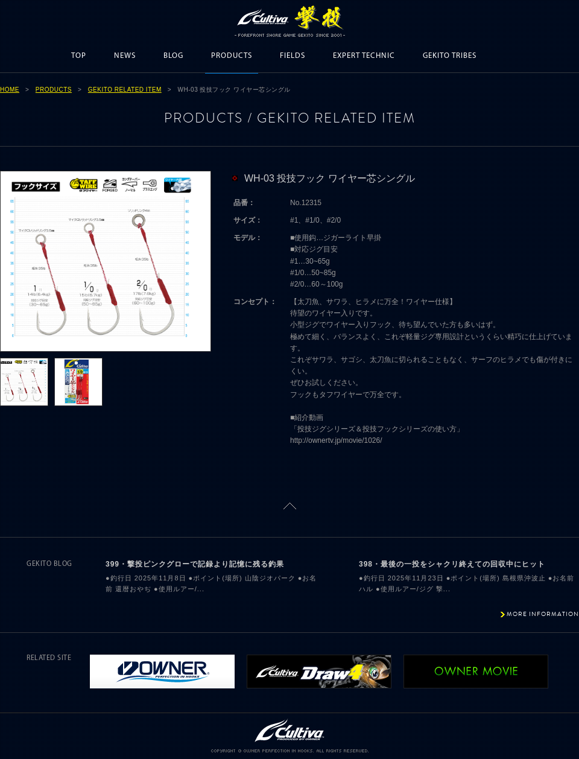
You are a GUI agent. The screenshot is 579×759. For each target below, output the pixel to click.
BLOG (173, 56)
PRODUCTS (231, 56)
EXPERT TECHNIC (364, 56)
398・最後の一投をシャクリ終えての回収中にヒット (452, 564)
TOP (78, 56)
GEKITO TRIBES (449, 56)
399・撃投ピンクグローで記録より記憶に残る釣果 (195, 564)
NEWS (125, 56)
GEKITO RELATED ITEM (125, 89)
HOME (9, 89)
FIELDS (292, 56)
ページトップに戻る (289, 506)
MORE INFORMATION (543, 613)
